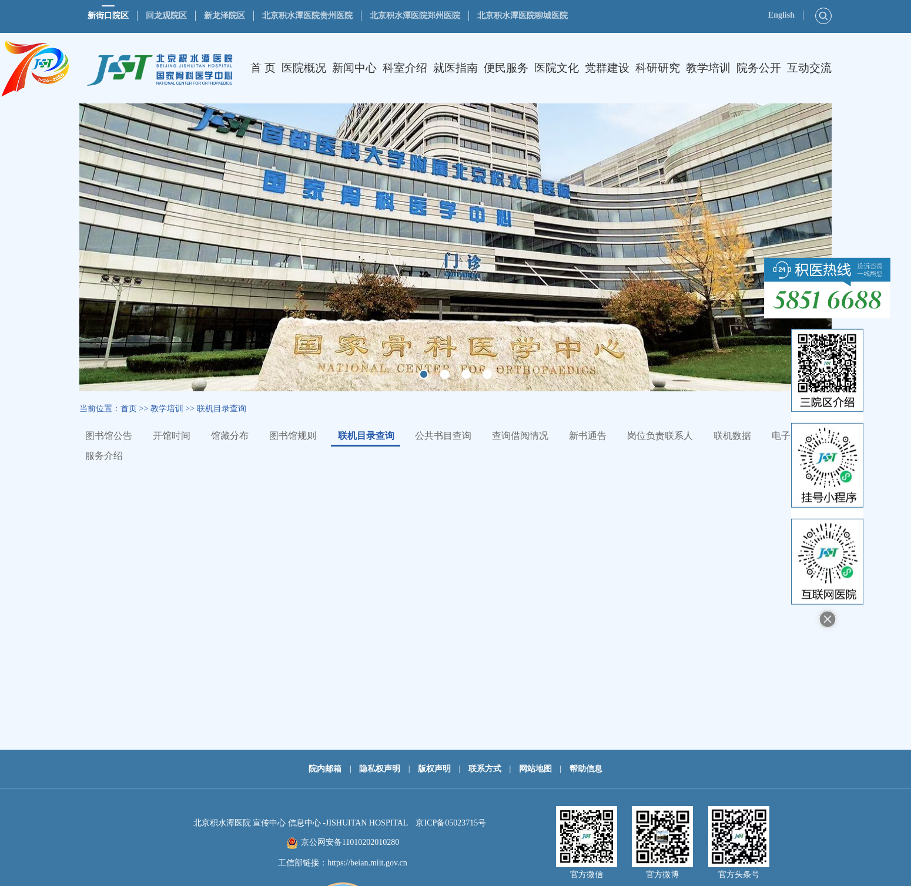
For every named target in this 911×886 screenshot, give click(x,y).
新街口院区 (108, 15)
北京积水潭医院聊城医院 (522, 15)
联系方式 (484, 768)
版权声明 (434, 768)
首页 (128, 408)
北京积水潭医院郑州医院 (415, 15)
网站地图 (535, 768)
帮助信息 (586, 768)
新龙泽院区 (224, 15)
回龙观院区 (166, 15)
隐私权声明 (379, 768)
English (781, 15)
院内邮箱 (325, 768)
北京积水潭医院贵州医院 (307, 15)
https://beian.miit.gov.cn (367, 862)
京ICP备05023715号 (451, 822)
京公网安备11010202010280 (350, 842)
